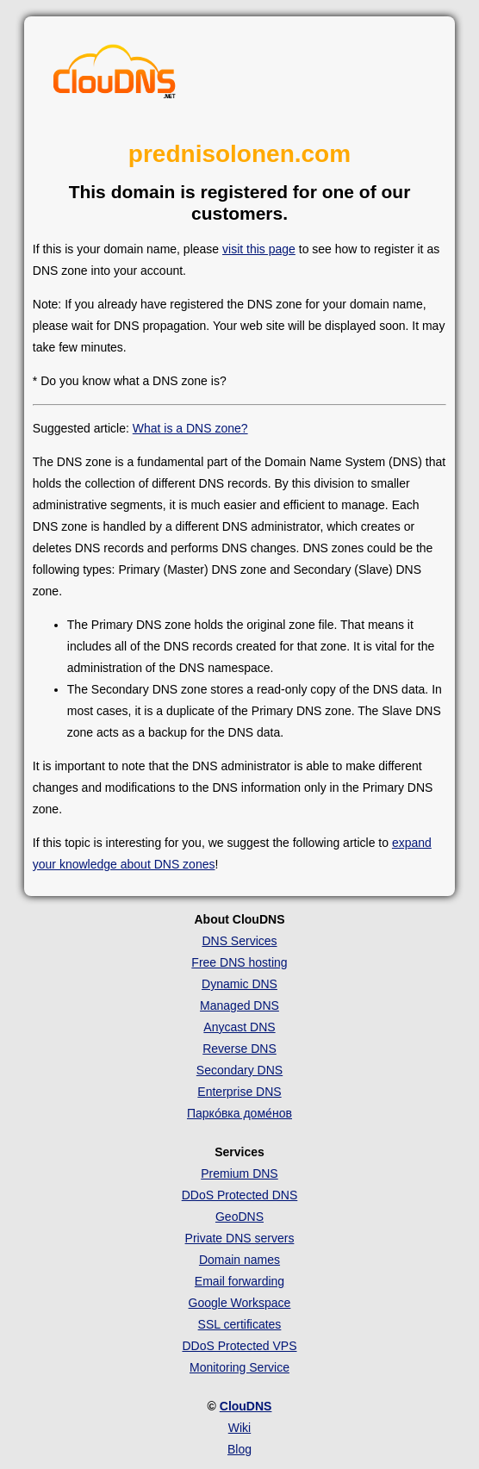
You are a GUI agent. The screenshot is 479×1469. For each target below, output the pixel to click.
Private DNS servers (240, 1238)
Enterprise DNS (239, 1092)
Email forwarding (239, 1281)
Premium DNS (239, 1173)
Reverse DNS (239, 1048)
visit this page (258, 249)
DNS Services (239, 941)
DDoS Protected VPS (239, 1346)
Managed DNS (239, 1005)
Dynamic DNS (239, 984)
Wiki (239, 1428)
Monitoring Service (239, 1367)
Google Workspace (240, 1303)
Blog (239, 1449)
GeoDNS (239, 1216)
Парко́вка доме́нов (239, 1113)
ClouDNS (246, 1406)
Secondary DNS (239, 1070)
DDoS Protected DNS (240, 1195)
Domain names (239, 1260)
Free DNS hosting (239, 962)
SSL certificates (240, 1324)
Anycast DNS (239, 1027)
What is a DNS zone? (190, 428)
